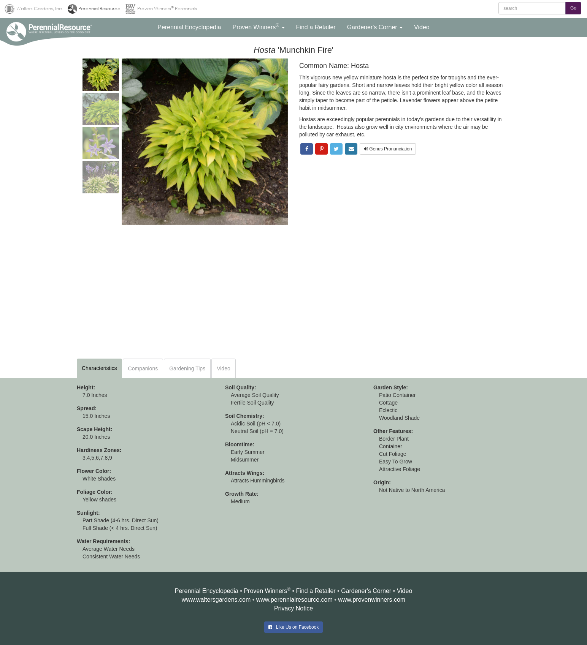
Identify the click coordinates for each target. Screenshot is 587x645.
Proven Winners (265, 591)
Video (223, 368)
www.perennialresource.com (294, 599)
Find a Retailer (316, 591)
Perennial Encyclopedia (206, 591)
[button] (189, 27)
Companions (143, 368)
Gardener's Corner (366, 591)
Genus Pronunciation (388, 149)
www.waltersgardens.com (216, 599)
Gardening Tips (187, 368)
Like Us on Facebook (293, 627)
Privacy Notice (293, 608)
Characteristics (99, 368)
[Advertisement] (293, 293)
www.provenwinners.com (371, 599)
